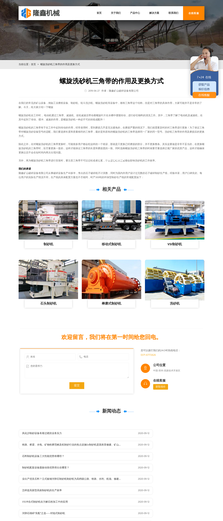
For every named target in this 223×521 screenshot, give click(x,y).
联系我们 (173, 13)
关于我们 (116, 13)
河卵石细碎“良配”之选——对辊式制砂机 (141, 485)
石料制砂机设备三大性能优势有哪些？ (43, 462)
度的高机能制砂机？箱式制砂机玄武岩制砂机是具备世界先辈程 (154, 497)
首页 (99, 13)
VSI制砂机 (174, 261)
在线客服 (193, 13)
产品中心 (135, 13)
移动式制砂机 (111, 261)
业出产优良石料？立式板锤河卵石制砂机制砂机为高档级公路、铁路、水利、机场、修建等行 (73, 474)
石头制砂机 (48, 321)
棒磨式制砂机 (111, 321)
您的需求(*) (77, 388)
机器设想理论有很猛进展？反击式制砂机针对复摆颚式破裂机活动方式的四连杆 (65, 497)
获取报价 (161, 404)
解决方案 (154, 13)
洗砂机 (175, 321)
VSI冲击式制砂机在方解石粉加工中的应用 (45, 485)
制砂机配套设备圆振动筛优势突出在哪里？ (143, 462)
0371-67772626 (148, 373)
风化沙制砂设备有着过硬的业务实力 (42, 451)
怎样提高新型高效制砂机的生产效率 (139, 474)
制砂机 (48, 261)
